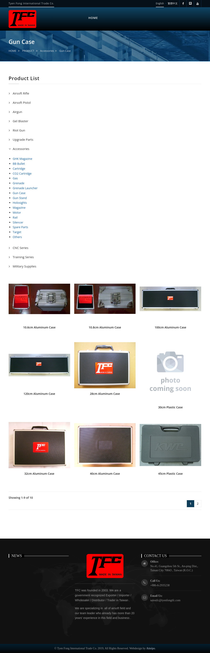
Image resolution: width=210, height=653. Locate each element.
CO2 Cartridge (22, 173)
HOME (12, 51)
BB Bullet (19, 164)
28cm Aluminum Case (105, 394)
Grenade (18, 183)
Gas (15, 178)
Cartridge (19, 168)
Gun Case (65, 51)
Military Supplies (24, 266)
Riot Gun (18, 130)
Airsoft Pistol (21, 102)
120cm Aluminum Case (39, 394)
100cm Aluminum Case (170, 327)
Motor (17, 212)
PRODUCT (28, 51)
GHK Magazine (22, 159)
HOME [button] (93, 18)
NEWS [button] (138, 11)
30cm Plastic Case (170, 407)
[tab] (105, 93)
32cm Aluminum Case (39, 474)
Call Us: (155, 580)
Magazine (19, 208)
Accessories (47, 51)
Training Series (23, 257)
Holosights (20, 203)
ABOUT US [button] (115, 16)
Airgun (17, 112)
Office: (154, 561)
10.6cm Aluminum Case (39, 327)
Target (17, 232)
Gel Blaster (20, 121)
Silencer (18, 222)
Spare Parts (20, 227)
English (160, 3)
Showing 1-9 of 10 (21, 498)
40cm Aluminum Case (105, 474)
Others (17, 237)
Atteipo (150, 648)
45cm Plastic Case (170, 474)
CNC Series (20, 248)
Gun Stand (20, 198)
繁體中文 (173, 3)
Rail (15, 217)
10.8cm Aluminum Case (105, 327)
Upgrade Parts (22, 139)
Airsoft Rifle (20, 93)
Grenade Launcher (25, 188)
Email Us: (156, 595)
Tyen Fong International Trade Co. (31, 3)
